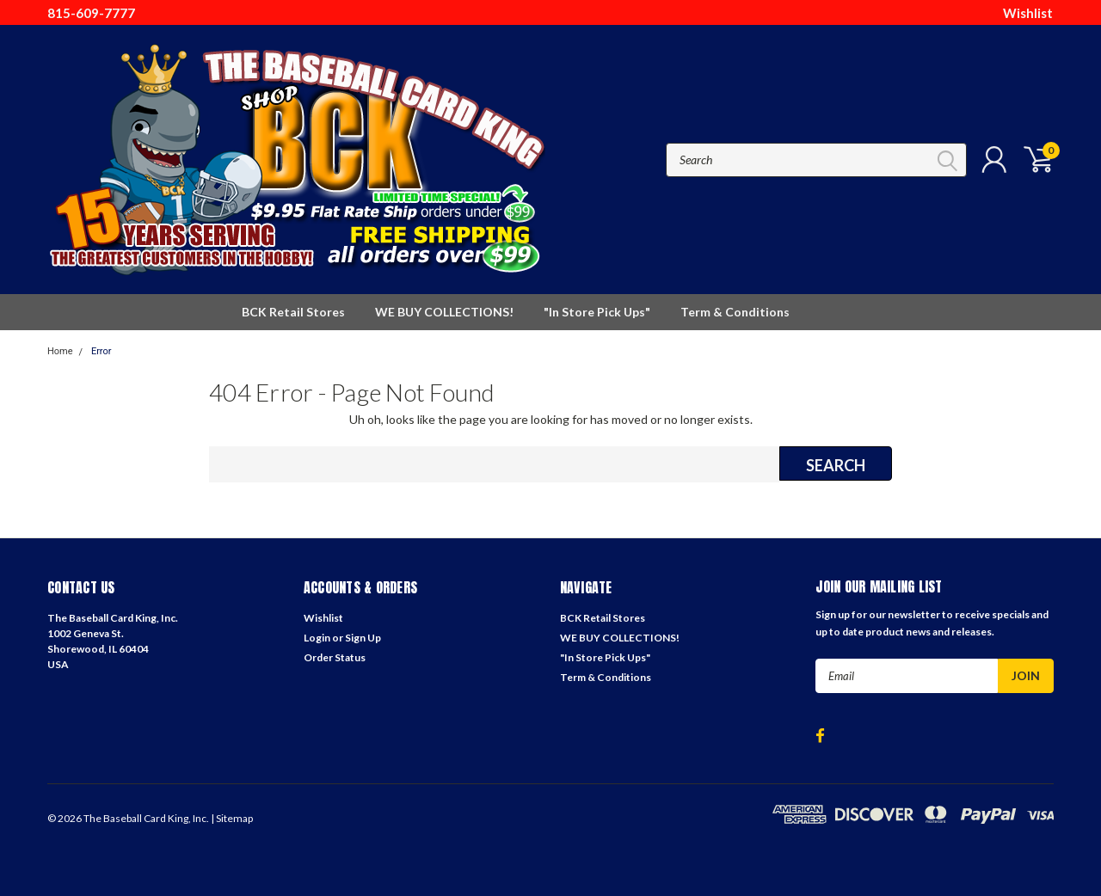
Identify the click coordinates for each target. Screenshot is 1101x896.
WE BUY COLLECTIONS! (444, 311)
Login (317, 637)
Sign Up (363, 637)
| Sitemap (232, 818)
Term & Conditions (735, 311)
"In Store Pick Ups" (597, 311)
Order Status (335, 657)
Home (60, 351)
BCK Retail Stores (293, 311)
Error (101, 351)
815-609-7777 (91, 13)
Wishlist (1028, 13)
